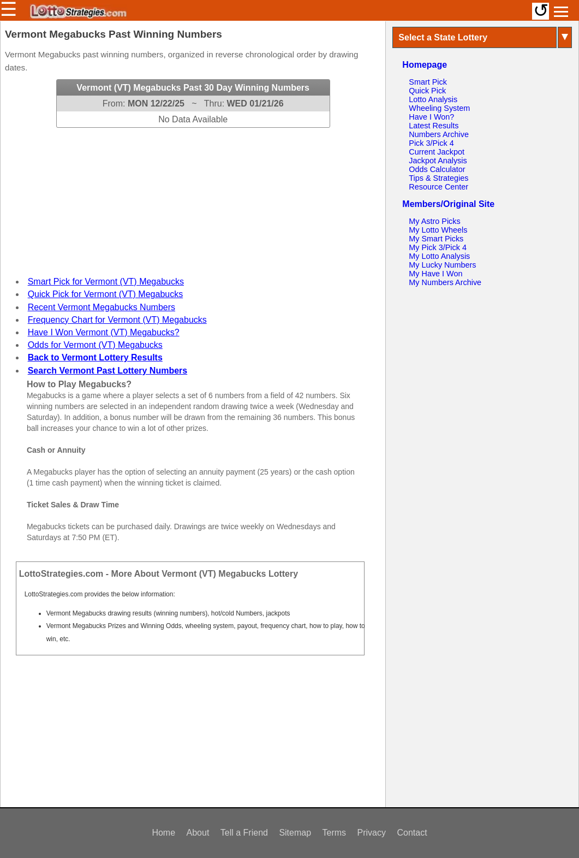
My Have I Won (435, 273)
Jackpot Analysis (438, 160)
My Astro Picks (434, 221)
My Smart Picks (436, 238)
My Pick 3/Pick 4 (438, 247)
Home (163, 832)
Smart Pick (428, 82)
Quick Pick (427, 90)
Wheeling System (439, 108)
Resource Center (438, 186)
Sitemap (295, 832)
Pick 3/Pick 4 (431, 143)
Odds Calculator (437, 169)
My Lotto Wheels (438, 230)
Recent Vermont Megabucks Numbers (101, 307)
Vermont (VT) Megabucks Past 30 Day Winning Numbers (192, 87)
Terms (335, 832)
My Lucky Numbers (442, 265)
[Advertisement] (193, 196)
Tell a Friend (244, 832)
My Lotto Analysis (439, 256)
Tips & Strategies (438, 178)
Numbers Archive (439, 134)
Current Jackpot (436, 151)
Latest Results (433, 125)
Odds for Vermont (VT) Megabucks (95, 345)
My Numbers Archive (445, 282)
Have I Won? (431, 117)
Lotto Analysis (433, 99)
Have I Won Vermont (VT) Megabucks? (104, 332)
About (198, 832)
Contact (412, 832)
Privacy (371, 832)
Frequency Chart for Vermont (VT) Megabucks (117, 319)
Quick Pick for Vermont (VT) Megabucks (105, 294)
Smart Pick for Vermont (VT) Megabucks (106, 281)
